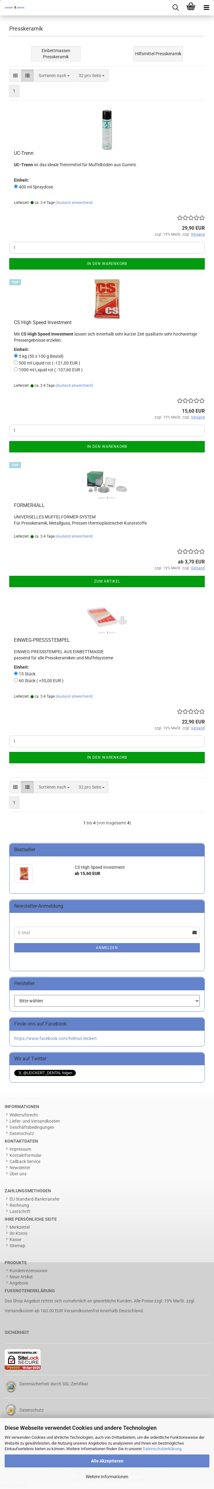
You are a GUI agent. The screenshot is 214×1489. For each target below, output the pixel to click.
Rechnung (19, 1205)
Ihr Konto (18, 1233)
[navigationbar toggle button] (206, 7)
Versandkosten (19, 1310)
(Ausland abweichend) (74, 202)
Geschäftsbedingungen (32, 1127)
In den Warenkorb (107, 264)
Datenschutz (22, 1133)
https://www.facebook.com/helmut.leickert (55, 1038)
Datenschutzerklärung (162, 1448)
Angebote (19, 1283)
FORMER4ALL (29, 505)
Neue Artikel (21, 1276)
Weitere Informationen (107, 1476)
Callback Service (25, 1161)
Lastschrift (20, 1211)
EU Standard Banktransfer (35, 1199)
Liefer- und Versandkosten (35, 1121)
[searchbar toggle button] (175, 7)
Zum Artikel (107, 581)
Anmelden (107, 948)
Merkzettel (20, 1227)
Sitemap (17, 1245)
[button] (15, 75)
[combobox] (54, 75)
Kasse (15, 1239)
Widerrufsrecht (24, 1114)
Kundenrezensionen (28, 1270)
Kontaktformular (26, 1155)
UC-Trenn (24, 153)
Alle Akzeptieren (107, 1460)
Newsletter (20, 1167)
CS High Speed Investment (43, 322)
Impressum (20, 1149)
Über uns (18, 1173)
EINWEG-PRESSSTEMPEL (42, 640)
